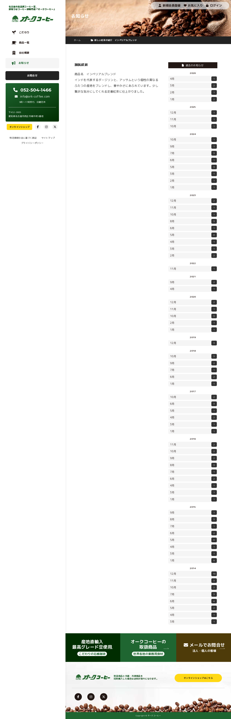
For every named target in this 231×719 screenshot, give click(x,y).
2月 (193, 92)
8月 (193, 221)
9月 (193, 146)
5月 (193, 167)
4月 (193, 78)
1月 (193, 99)
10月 (193, 126)
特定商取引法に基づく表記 (23, 137)
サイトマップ (48, 137)
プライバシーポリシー (32, 142)
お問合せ (32, 75)
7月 (193, 153)
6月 (193, 160)
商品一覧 (24, 42)
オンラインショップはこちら (198, 678)
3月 (193, 85)
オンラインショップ (19, 126)
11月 (193, 119)
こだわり (24, 32)
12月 (193, 112)
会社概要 (24, 52)
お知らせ (24, 63)
